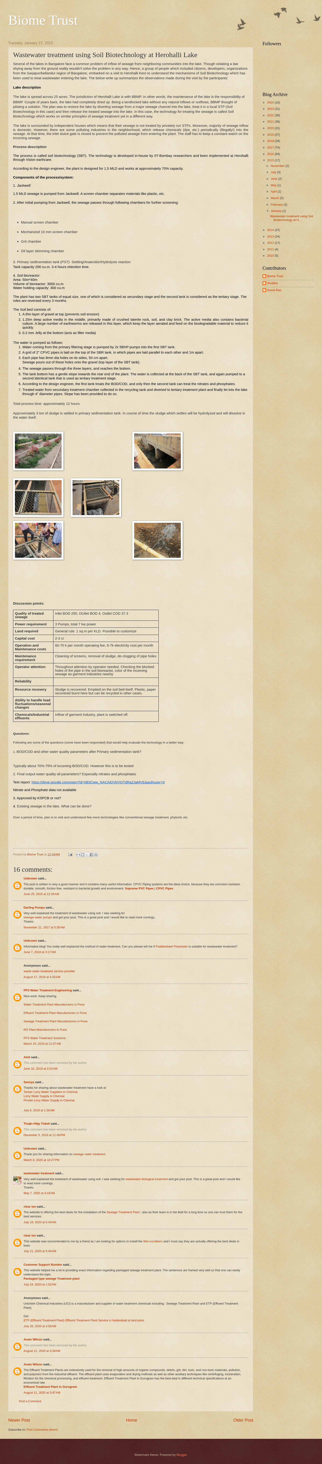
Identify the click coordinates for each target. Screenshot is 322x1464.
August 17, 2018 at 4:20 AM (42, 977)
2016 (271, 154)
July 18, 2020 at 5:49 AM (40, 1222)
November (278, 166)
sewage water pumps (38, 917)
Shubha (272, 283)
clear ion (30, 1206)
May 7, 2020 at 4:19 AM (39, 1193)
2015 (271, 160)
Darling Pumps (34, 907)
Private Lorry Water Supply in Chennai (49, 1100)
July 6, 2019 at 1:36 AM (39, 1110)
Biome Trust (43, 20)
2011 (271, 249)
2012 (271, 243)
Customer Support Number (43, 1264)
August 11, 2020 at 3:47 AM (42, 1392)
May (274, 185)
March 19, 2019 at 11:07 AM (42, 1043)
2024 (271, 102)
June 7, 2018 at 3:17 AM (40, 952)
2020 (271, 128)
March (275, 198)
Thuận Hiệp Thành (37, 1123)
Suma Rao (274, 290)
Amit (27, 1057)
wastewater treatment (39, 1173)
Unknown (30, 878)
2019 (271, 134)
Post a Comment (30, 1401)
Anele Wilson (33, 1339)
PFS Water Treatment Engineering (48, 990)
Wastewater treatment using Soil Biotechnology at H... (291, 217)
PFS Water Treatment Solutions (45, 1038)
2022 (271, 115)
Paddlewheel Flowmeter (172, 946)
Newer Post (19, 1420)
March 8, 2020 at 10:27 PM (42, 1160)
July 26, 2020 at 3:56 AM (40, 1326)
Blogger (182, 1455)
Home (131, 1420)
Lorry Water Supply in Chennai (44, 1096)
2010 (271, 255)
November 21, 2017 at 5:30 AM (44, 927)
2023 (271, 108)
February (277, 204)
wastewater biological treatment (147, 1179)
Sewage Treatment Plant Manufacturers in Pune (56, 1021)
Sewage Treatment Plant (123, 1212)
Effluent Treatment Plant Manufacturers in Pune (55, 1013)
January (276, 211)
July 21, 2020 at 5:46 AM (40, 1251)
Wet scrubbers (153, 1241)
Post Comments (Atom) (42, 1429)
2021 (271, 121)
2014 (271, 230)
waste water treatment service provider (49, 971)
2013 (271, 236)
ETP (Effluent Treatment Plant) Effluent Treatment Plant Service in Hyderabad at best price (84, 1320)
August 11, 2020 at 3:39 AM (42, 1351)
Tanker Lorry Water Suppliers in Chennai (50, 1092)
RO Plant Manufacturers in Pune (45, 1029)
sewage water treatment (89, 1154)
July (274, 172)
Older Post (243, 1420)
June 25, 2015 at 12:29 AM (41, 894)
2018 (271, 141)
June (274, 178)
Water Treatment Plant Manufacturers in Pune (54, 1004)
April (274, 191)
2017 (271, 147)
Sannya (29, 1082)
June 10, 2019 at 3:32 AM (40, 1068)
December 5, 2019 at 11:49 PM (44, 1135)
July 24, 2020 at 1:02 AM (40, 1284)
